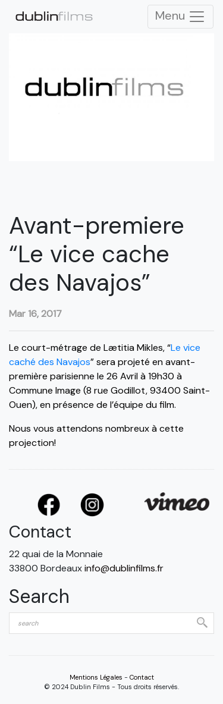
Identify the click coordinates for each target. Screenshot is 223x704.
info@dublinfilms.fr (124, 568)
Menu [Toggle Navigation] (180, 17)
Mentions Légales (96, 677)
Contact (142, 677)
